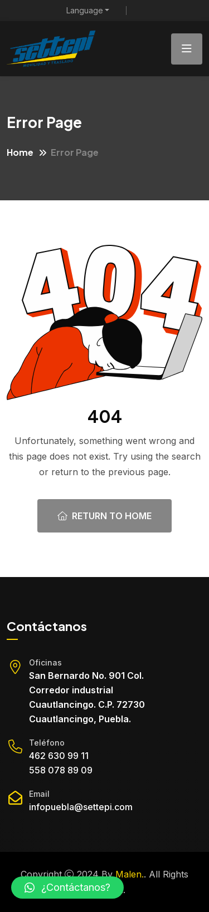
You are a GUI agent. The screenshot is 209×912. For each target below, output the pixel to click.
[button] (67, 887)
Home (20, 152)
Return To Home (104, 515)
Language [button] (84, 10)
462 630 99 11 (59, 755)
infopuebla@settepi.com (81, 806)
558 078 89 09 (61, 770)
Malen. (129, 874)
